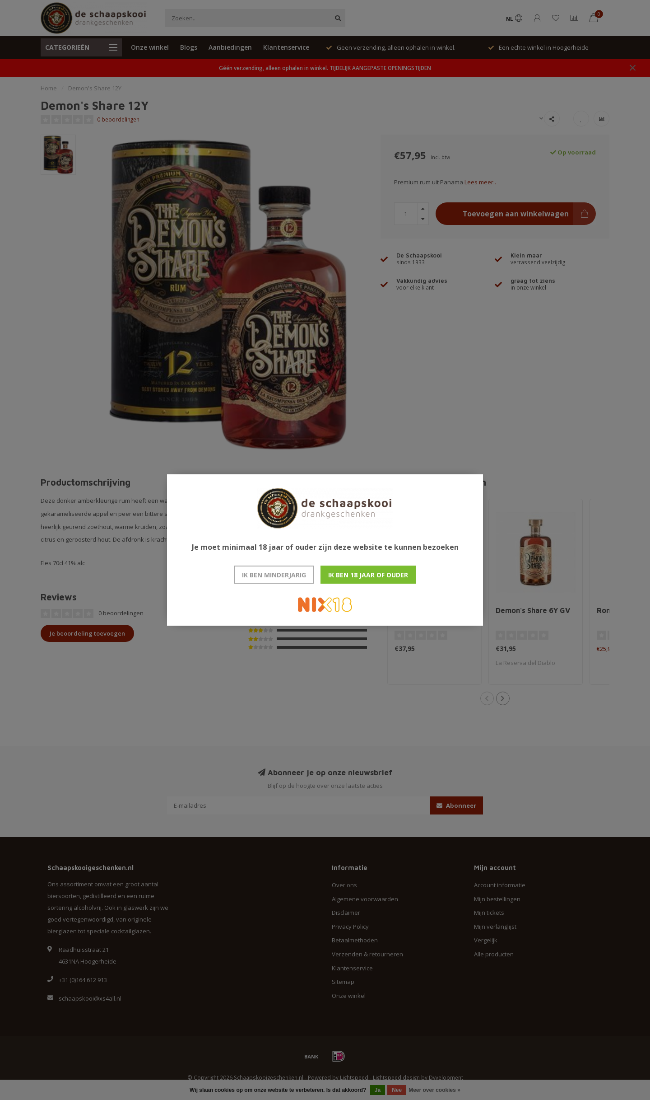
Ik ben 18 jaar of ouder (368, 575)
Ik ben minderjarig (274, 575)
